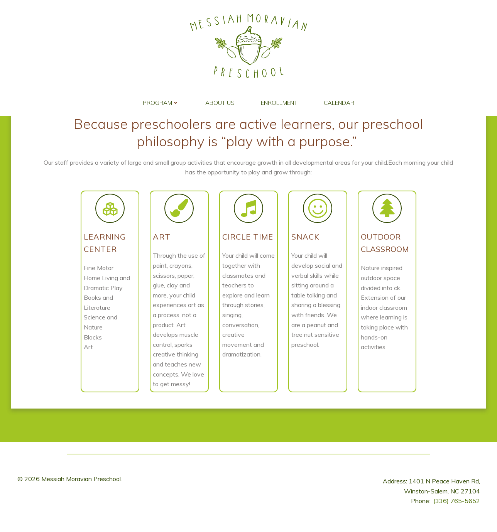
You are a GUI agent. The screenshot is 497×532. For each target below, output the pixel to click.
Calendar (339, 101)
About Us (220, 101)
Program (161, 101)
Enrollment (279, 101)
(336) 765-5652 (456, 506)
